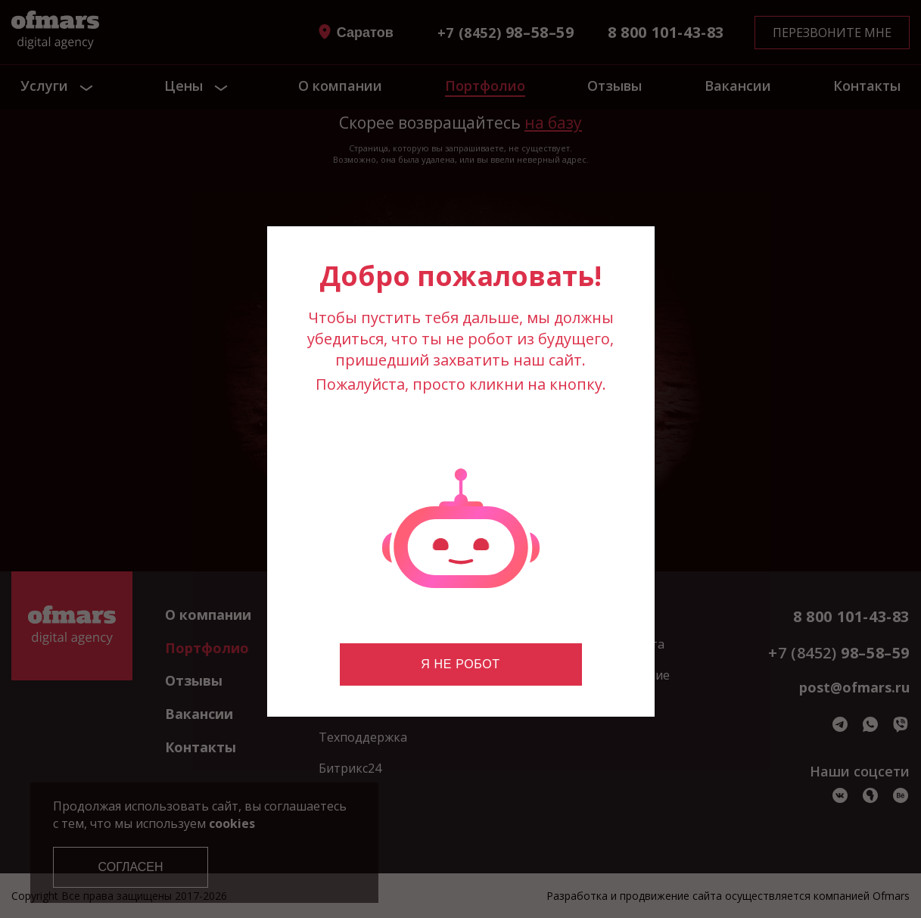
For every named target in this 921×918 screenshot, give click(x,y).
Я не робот (460, 664)
